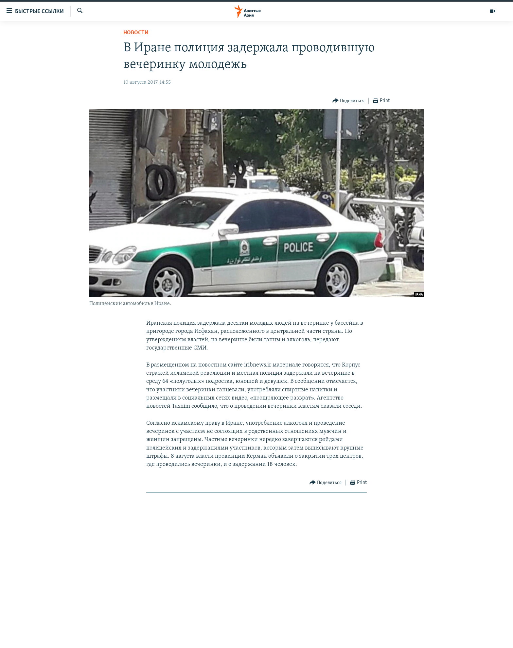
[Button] (348, 100)
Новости (136, 33)
